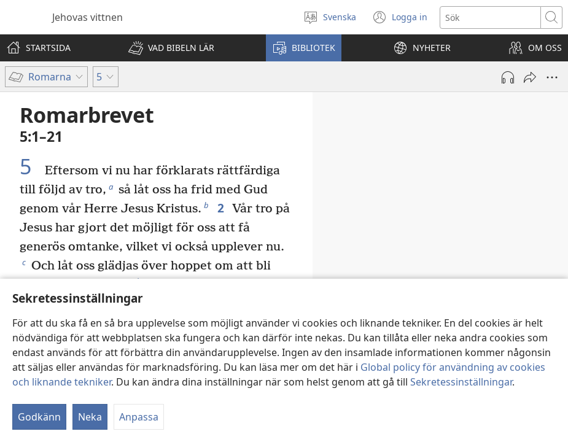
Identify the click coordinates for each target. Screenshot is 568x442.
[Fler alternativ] (552, 77)
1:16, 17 (369, 239)
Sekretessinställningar (461, 382)
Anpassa (138, 417)
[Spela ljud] (508, 77)
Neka (90, 417)
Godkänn (39, 417)
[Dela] (530, 77)
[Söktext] (490, 17)
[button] (171, 47)
